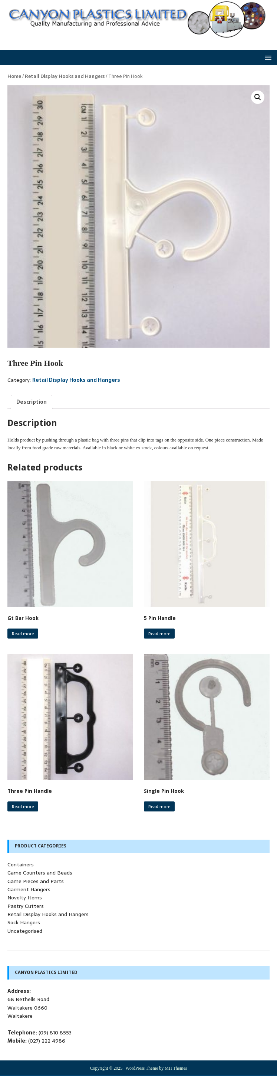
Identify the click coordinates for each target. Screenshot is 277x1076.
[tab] (31, 402)
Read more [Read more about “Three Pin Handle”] (23, 806)
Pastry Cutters (25, 906)
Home (14, 76)
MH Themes (176, 1068)
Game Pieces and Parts (35, 881)
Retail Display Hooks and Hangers (65, 76)
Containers (20, 864)
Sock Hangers (23, 922)
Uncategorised (24, 931)
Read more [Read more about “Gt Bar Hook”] (23, 633)
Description (31, 402)
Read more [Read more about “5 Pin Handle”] (159, 633)
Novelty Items (24, 897)
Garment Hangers (28, 889)
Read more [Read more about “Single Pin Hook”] (159, 806)
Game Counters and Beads (39, 873)
